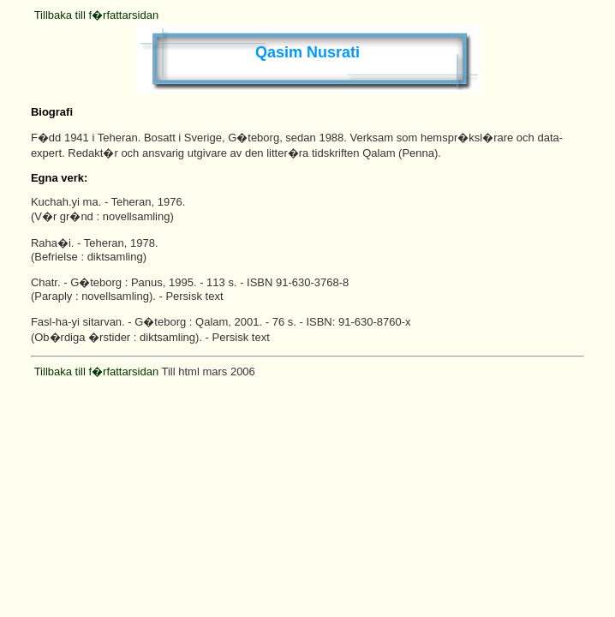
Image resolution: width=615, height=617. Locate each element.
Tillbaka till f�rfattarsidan (96, 15)
